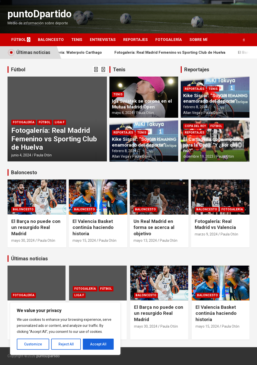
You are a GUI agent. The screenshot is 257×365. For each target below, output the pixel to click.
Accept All (98, 344)
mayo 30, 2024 (23, 240)
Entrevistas (103, 39)
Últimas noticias (29, 259)
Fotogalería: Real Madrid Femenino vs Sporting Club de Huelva (178, 52)
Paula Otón (43, 155)
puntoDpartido (40, 14)
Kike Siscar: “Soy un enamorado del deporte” (138, 142)
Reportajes (135, 39)
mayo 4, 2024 (122, 113)
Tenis (76, 39)
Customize (33, 344)
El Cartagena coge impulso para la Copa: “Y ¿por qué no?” (212, 145)
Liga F (60, 122)
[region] (65, 328)
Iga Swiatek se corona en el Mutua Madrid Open (142, 104)
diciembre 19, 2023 (198, 156)
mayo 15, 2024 (84, 240)
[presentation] (96, 69)
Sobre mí (198, 39)
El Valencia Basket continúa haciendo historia (93, 227)
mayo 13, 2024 (145, 240)
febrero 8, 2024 (124, 151)
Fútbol (18, 39)
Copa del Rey (195, 126)
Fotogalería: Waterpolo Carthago (82, 52)
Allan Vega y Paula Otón (131, 156)
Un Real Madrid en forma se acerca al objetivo (154, 227)
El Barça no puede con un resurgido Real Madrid (35, 227)
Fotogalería (168, 39)
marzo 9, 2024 (206, 234)
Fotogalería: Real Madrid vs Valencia (215, 224)
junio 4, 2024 (21, 155)
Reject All (66, 344)
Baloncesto (51, 39)
